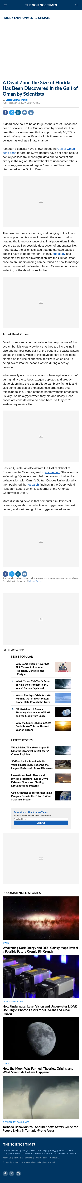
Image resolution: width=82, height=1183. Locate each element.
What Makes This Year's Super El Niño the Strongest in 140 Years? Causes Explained (33, 685)
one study (59, 253)
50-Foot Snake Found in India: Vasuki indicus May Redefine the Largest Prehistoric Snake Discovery (32, 765)
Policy (61, 1150)
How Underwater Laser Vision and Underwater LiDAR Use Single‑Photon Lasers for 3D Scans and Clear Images (40, 1009)
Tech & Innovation (11, 1150)
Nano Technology (39, 1150)
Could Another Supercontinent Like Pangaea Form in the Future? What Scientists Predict (31, 796)
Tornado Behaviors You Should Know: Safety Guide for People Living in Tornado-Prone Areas (40, 1128)
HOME (7, 17)
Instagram (18, 1173)
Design (25, 1150)
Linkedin (18, 112)
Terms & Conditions (23, 1157)
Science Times (34, 581)
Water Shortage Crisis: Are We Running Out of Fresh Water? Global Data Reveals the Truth (33, 698)
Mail (31, 112)
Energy (53, 1150)
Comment (24, 112)
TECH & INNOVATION (13, 1001)
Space (70, 1150)
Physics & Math (13, 1153)
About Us (7, 1157)
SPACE (6, 943)
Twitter (12, 112)
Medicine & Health (43, 1153)
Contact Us (55, 1157)
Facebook (5, 112)
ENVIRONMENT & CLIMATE (32, 17)
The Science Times (41, 5)
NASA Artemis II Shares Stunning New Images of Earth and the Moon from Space (33, 712)
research (33, 484)
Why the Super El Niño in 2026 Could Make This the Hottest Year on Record (33, 726)
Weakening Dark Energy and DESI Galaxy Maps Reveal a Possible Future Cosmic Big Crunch (40, 949)
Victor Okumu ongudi (16, 99)
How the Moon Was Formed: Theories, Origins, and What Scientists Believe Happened (38, 1070)
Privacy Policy (41, 1157)
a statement (52, 472)
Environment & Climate (65, 1153)
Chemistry (27, 1153)
